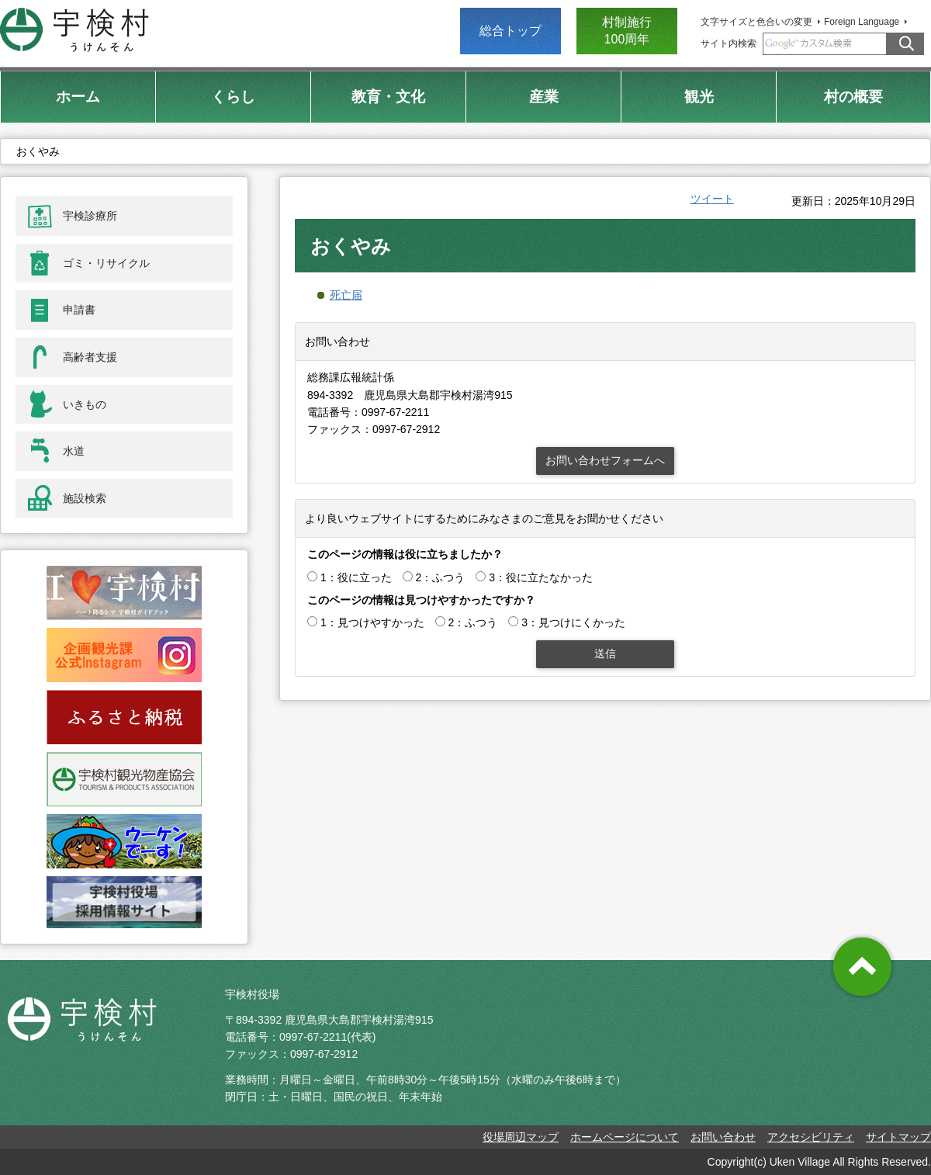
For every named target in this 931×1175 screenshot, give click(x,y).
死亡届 (346, 295)
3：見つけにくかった (573, 622)
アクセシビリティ (810, 1137)
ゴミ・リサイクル (106, 263)
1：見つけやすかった (372, 622)
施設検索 (84, 498)
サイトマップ (898, 1137)
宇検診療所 (90, 216)
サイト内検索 (728, 43)
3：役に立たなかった (541, 577)
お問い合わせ (723, 1137)
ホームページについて (624, 1137)
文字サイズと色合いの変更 (756, 21)
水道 (74, 451)
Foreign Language (861, 21)
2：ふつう (441, 577)
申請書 (79, 309)
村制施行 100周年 (627, 31)
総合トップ (510, 30)
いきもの (84, 404)
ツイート (712, 198)
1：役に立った (356, 577)
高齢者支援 (90, 357)
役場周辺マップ (521, 1137)
